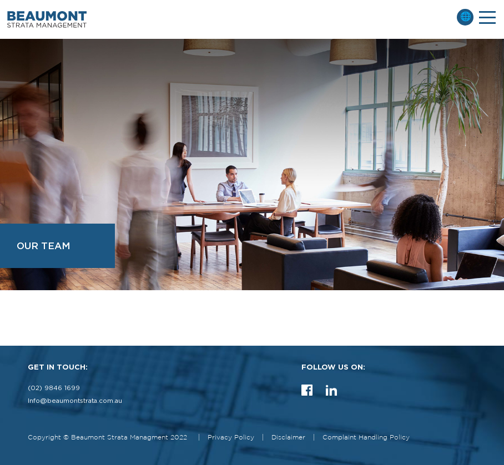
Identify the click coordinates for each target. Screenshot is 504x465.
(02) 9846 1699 (54, 388)
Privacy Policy (231, 437)
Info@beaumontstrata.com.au (75, 401)
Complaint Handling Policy (366, 437)
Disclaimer (288, 437)
